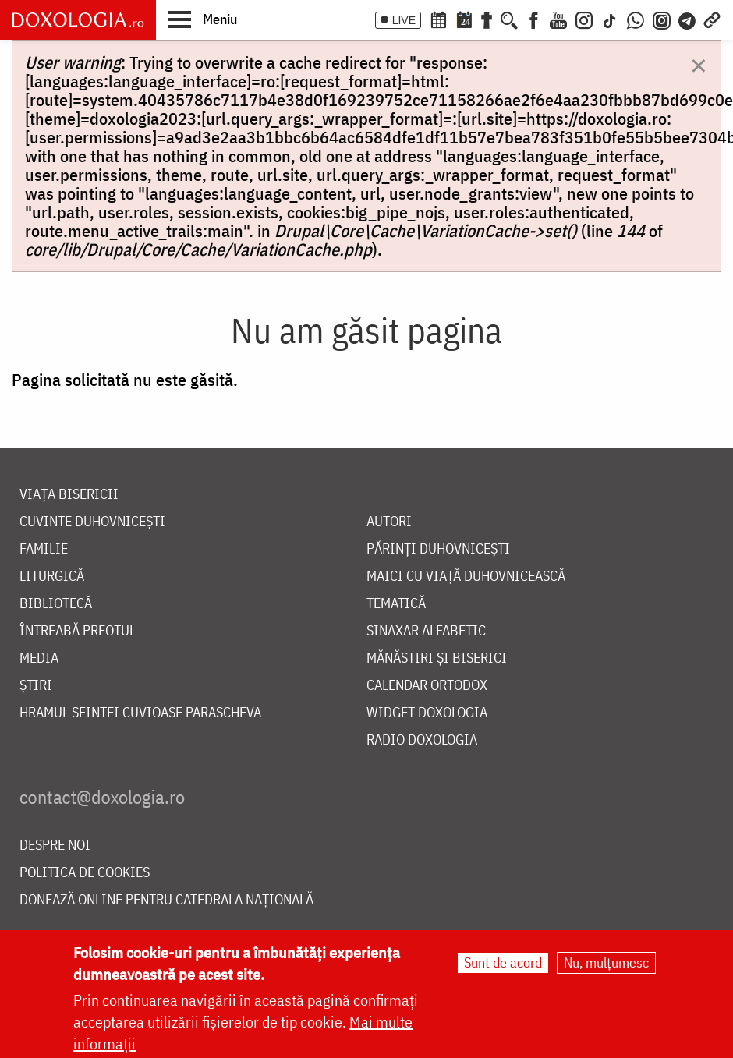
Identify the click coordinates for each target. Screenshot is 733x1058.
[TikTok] (610, 18)
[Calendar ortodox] (438, 18)
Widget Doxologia (426, 713)
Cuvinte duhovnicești (92, 522)
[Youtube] (558, 18)
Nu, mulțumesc (606, 964)
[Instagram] (584, 18)
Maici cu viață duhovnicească (465, 576)
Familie (43, 549)
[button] (202, 19)
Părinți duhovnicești (438, 549)
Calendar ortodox (426, 686)
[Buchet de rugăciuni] (486, 18)
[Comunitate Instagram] (661, 18)
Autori (389, 522)
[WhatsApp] (635, 18)
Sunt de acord (503, 964)
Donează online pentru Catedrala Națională (166, 900)
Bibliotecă (55, 604)
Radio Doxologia (421, 740)
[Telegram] (688, 18)
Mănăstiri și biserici (436, 658)
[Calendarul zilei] (464, 18)
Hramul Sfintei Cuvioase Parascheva (140, 713)
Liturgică (51, 576)
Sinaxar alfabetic (426, 631)
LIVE (404, 20)
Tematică (396, 604)
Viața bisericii (69, 495)
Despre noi (54, 845)
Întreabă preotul (77, 631)
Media (38, 658)
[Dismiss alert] (698, 64)
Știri (35, 686)
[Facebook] (534, 18)
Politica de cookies (84, 873)
